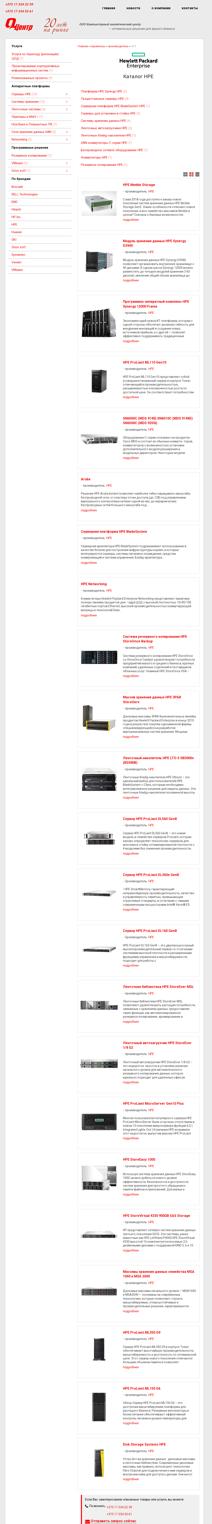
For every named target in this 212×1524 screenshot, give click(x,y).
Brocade (17, 187)
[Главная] (19, 26)
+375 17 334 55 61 (19, 11)
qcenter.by (15, 1518)
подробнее (131, 220)
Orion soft (19, 247)
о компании (160, 8)
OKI (14, 240)
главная (108, 8)
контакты (190, 8)
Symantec (18, 255)
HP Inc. (16, 217)
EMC (15, 202)
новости (133, 8)
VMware (17, 270)
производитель (118, 46)
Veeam (16, 262)
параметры (98, 46)
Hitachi (16, 209)
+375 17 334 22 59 (19, 4)
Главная (83, 46)
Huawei (17, 232)
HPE (14, 224)
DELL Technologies (25, 194)
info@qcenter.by (19, 1511)
